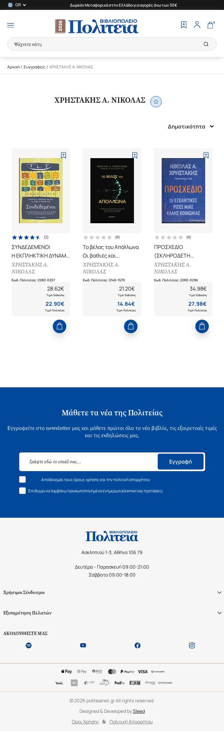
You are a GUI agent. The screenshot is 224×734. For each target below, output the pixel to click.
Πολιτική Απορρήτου (131, 721)
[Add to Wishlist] (63, 155)
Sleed (139, 711)
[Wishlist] (183, 25)
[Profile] (197, 25)
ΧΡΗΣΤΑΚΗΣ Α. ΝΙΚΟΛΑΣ (30, 268)
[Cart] (210, 25)
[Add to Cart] (59, 326)
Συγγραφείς (34, 67)
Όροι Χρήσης (85, 721)
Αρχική (13, 67)
